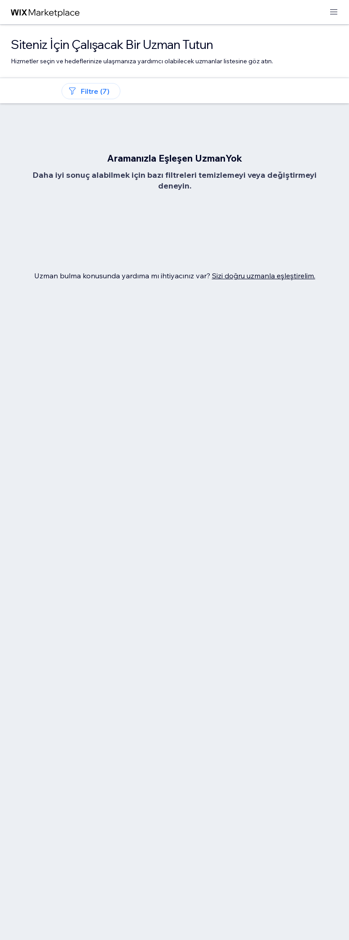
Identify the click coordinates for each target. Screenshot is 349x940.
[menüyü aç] (333, 12)
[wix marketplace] (45, 12)
